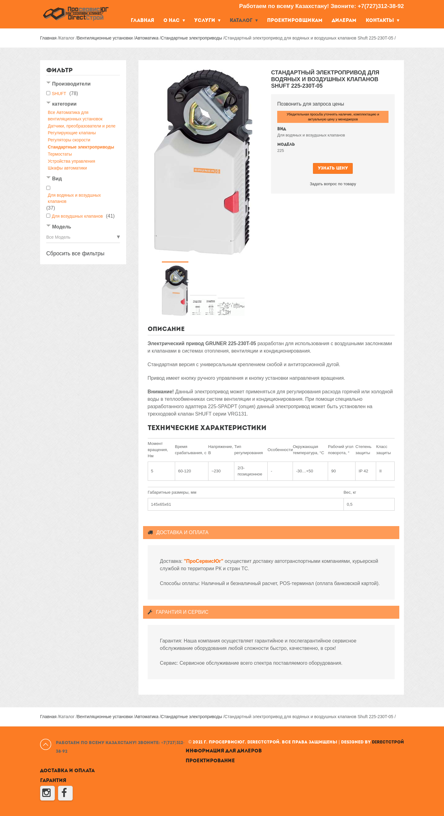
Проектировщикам (295, 20)
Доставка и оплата (67, 770)
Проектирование (210, 761)
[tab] (83, 84)
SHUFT (59, 93)
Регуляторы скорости (69, 139)
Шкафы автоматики (67, 167)
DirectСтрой (388, 742)
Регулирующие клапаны (72, 132)
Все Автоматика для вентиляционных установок (75, 115)
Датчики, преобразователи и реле (82, 125)
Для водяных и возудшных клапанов (74, 198)
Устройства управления (71, 161)
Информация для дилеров (224, 751)
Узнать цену (333, 168)
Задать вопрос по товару (333, 184)
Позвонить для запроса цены (310, 104)
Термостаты (60, 154)
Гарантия (53, 780)
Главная (142, 20)
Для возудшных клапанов (77, 216)
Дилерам (344, 20)
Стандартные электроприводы (81, 146)
